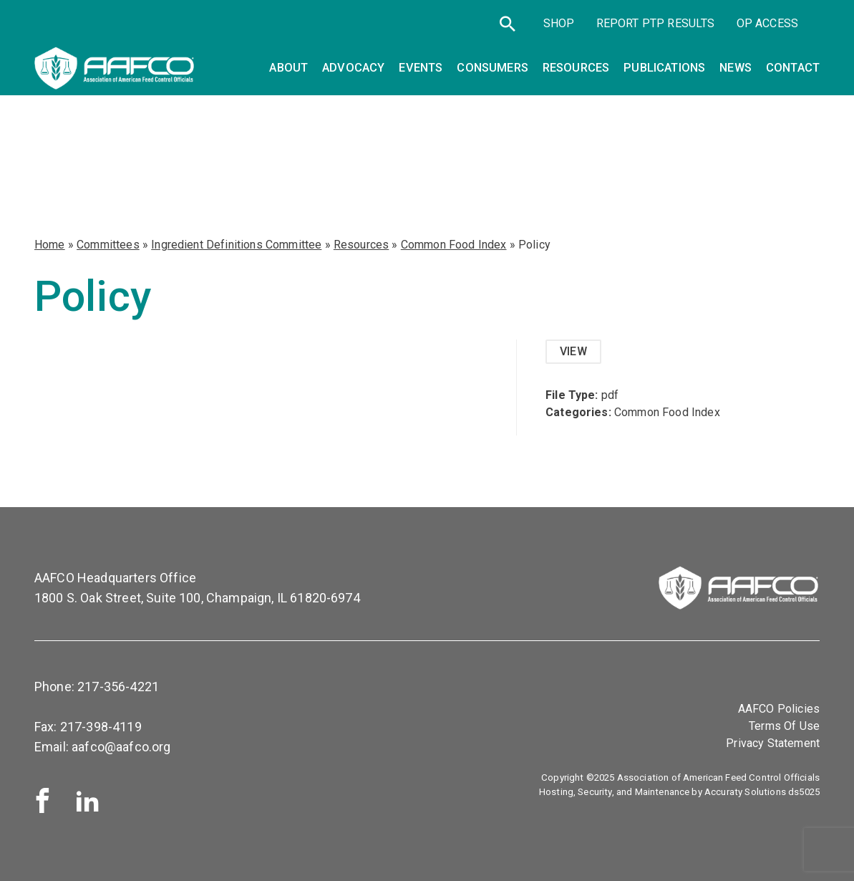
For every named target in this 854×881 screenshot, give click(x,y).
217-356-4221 (118, 686)
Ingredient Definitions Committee (236, 244)
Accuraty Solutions (745, 791)
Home (49, 244)
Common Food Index (454, 244)
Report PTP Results (655, 23)
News (735, 67)
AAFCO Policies (779, 709)
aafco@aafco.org (121, 746)
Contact (793, 67)
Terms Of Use (784, 726)
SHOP (559, 23)
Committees (108, 244)
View (573, 351)
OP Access (767, 23)
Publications (664, 67)
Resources (361, 244)
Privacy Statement (773, 743)
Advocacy (353, 67)
